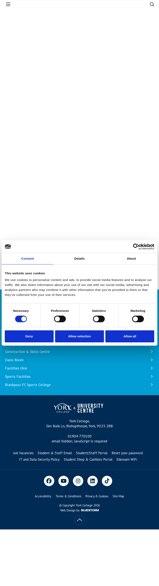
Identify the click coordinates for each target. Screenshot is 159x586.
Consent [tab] (27, 258)
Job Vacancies (23, 453)
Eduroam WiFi (127, 459)
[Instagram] (78, 481)
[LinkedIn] (92, 481)
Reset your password (127, 453)
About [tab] (131, 258)
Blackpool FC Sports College (79, 385)
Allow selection (79, 336)
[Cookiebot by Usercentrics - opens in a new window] (136, 246)
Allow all (130, 336)
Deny (29, 336)
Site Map (118, 496)
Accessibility (43, 496)
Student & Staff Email (55, 453)
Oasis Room (79, 360)
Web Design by (79, 510)
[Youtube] (63, 481)
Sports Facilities (79, 376)
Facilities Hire (79, 368)
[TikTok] (107, 481)
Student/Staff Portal (91, 453)
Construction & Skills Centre (79, 351)
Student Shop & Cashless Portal (88, 459)
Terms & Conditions (68, 496)
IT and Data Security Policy (39, 459)
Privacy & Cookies (97, 496)
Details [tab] (79, 258)
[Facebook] (49, 481)
